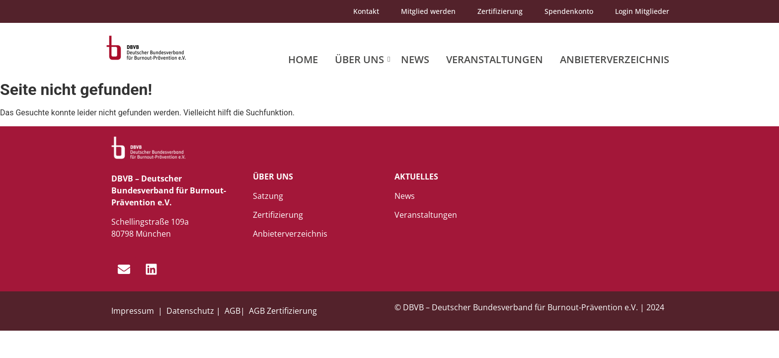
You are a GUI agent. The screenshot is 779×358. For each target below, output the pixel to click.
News (415, 59)
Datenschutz (190, 310)
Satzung (268, 195)
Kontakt (366, 11)
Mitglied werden (428, 11)
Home (303, 59)
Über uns (361, 59)
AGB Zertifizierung (283, 310)
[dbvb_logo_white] (148, 148)
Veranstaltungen (494, 59)
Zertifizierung (500, 11)
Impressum (133, 310)
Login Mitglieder (642, 11)
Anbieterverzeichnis (614, 59)
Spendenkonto (569, 11)
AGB (232, 310)
